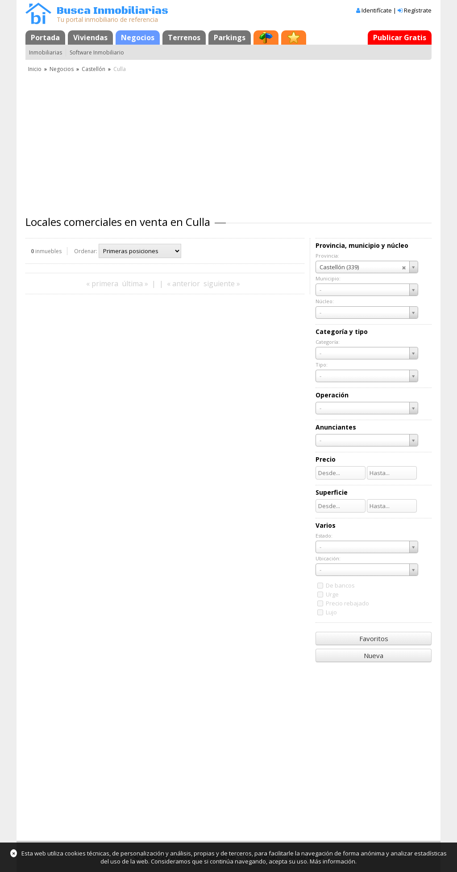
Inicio (35, 69)
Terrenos (184, 37)
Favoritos (373, 638)
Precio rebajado (347, 603)
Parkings (229, 37)
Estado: (324, 535)
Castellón (93, 69)
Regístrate (418, 10)
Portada (45, 37)
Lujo (331, 612)
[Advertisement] (228, 140)
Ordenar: (85, 251)
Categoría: (328, 341)
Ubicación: (328, 558)
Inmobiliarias (45, 52)
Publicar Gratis (399, 37)
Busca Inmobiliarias (112, 10)
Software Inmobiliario (97, 52)
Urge (332, 594)
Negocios (137, 37)
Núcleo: (325, 301)
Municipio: (328, 278)
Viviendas (90, 37)
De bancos (340, 585)
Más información (332, 861)
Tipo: (322, 364)
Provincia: (327, 255)
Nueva (373, 655)
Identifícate (376, 10)
